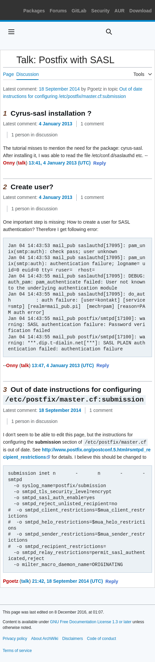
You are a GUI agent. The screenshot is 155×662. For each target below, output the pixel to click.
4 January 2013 (55, 123)
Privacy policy (15, 638)
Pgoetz (10, 580)
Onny (9, 163)
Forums (58, 10)
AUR (119, 10)
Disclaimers (72, 638)
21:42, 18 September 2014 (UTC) (67, 580)
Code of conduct (101, 638)
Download (140, 10)
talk (22, 163)
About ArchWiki (44, 638)
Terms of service (17, 650)
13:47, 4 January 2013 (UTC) (63, 365)
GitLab (79, 10)
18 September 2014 (59, 89)
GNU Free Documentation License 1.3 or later (90, 621)
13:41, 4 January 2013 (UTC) (60, 163)
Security (100, 10)
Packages (34, 10)
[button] (99, 163)
